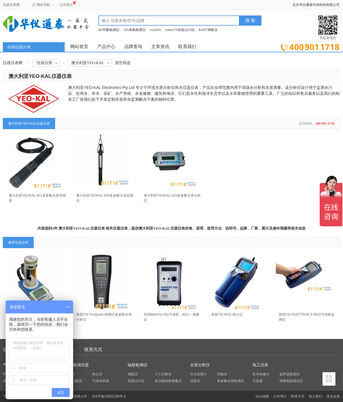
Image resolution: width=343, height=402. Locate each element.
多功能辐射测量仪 (168, 381)
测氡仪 (133, 374)
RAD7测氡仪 (208, 30)
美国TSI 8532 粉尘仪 (227, 314)
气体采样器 (100, 381)
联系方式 (93, 349)
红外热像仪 (260, 374)
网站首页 (79, 46)
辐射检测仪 (137, 365)
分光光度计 (198, 374)
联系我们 (187, 46)
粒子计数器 (73, 381)
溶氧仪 (222, 374)
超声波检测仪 (289, 374)
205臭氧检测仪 (135, 30)
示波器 (257, 381)
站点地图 (262, 396)
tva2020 (155, 30)
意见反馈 (333, 396)
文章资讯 (160, 46)
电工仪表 (260, 365)
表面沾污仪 (136, 381)
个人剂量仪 (163, 374)
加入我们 (315, 396)
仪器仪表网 (11, 5)
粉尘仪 (97, 374)
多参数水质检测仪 (230, 381)
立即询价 (310, 46)
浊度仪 (195, 381)
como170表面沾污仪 (180, 30)
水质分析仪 (200, 365)
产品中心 (106, 46)
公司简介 (66, 4)
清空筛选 (122, 63)
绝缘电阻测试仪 (291, 381)
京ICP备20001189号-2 (109, 396)
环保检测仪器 (77, 365)
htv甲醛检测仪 (108, 30)
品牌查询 (133, 46)
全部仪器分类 (19, 47)
